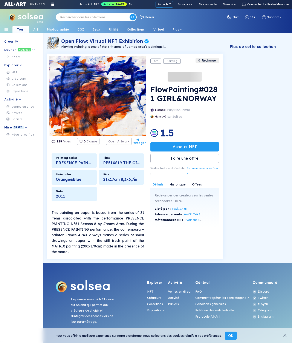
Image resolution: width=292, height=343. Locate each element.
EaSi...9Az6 (179, 209)
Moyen (260, 304)
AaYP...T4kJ (192, 214)
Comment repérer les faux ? (202, 171)
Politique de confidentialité (214, 310)
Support (270, 17)
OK (230, 336)
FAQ (198, 292)
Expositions (155, 310)
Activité (173, 298)
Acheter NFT (185, 146)
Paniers (173, 304)
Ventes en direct (179, 292)
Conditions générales (210, 304)
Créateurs (154, 298)
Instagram (263, 316)
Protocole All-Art (207, 316)
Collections (155, 304)
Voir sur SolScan (197, 220)
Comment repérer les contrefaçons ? (222, 298)
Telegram (262, 310)
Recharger (207, 60)
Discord (261, 291)
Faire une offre (185, 158)
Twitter (260, 297)
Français (183, 4)
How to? (164, 4)
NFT (150, 292)
